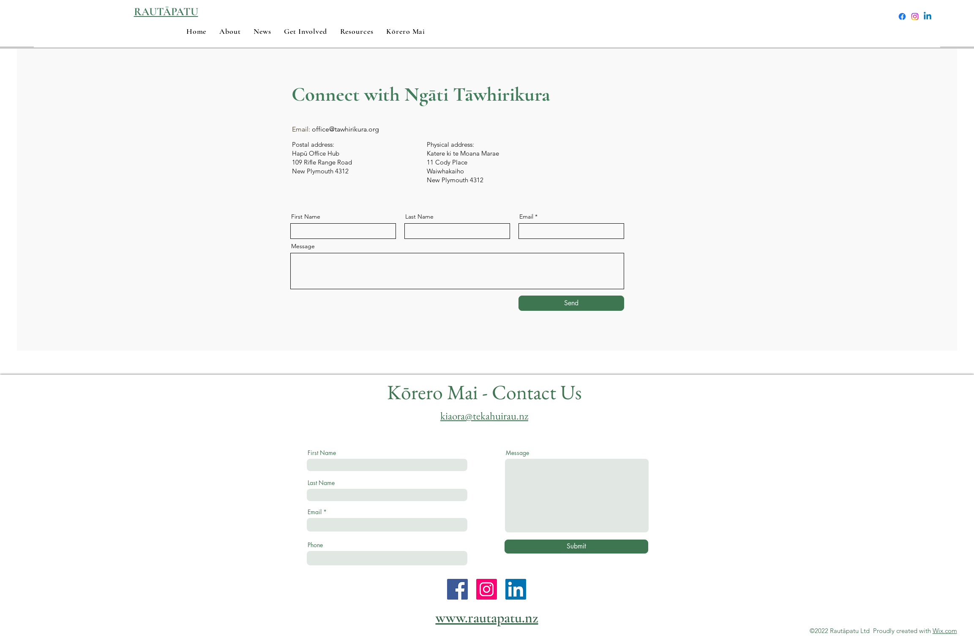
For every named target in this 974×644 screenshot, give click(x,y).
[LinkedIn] (515, 589)
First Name (305, 216)
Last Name (419, 216)
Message (303, 246)
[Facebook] (902, 16)
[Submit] (576, 547)
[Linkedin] (927, 16)
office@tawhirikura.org (345, 129)
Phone (315, 545)
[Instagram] (914, 16)
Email (526, 216)
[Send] (571, 303)
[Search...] (825, 16)
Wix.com (945, 631)
